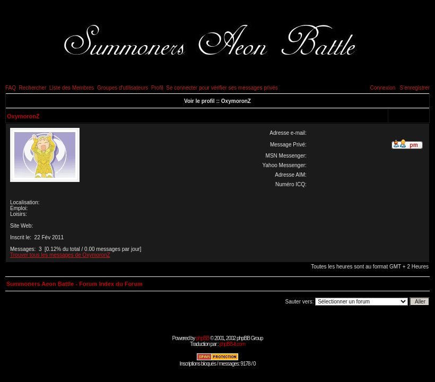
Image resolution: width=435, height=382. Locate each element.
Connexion (382, 88)
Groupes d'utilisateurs (122, 88)
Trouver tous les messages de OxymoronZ (60, 255)
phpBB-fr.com (232, 344)
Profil (157, 88)
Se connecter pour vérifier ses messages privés (222, 88)
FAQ (10, 88)
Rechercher (33, 88)
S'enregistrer (415, 88)
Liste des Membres (71, 88)
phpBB (202, 338)
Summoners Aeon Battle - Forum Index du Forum (74, 284)
